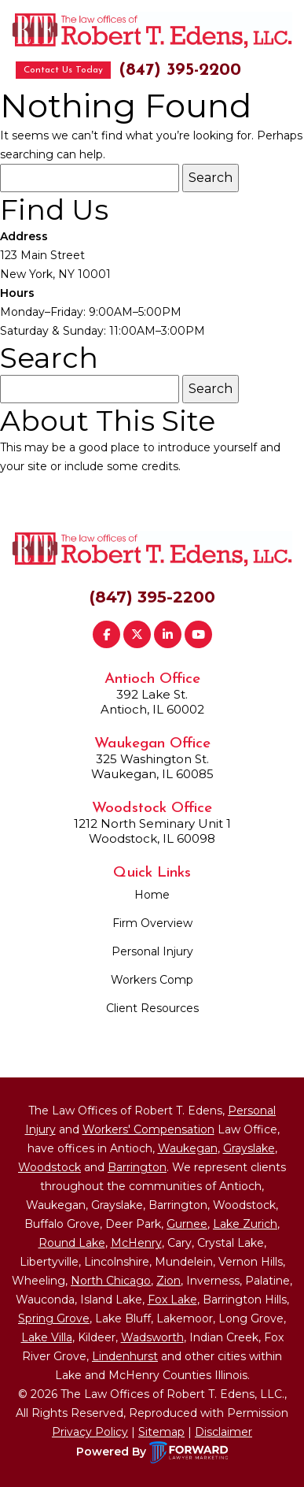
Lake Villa (46, 1337)
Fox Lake (172, 1299)
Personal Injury (152, 951)
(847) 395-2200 (180, 70)
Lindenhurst (125, 1356)
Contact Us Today (63, 70)
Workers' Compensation (148, 1129)
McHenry (136, 1243)
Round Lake (71, 1243)
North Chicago (111, 1281)
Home (152, 895)
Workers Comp (152, 980)
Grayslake (249, 1148)
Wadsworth (152, 1337)
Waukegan (188, 1148)
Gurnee (187, 1224)
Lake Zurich (245, 1224)
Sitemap (161, 1432)
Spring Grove (54, 1318)
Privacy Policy (90, 1432)
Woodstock (49, 1167)
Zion (168, 1281)
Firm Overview (152, 923)
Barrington (137, 1167)
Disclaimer (223, 1432)
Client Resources (152, 1008)
